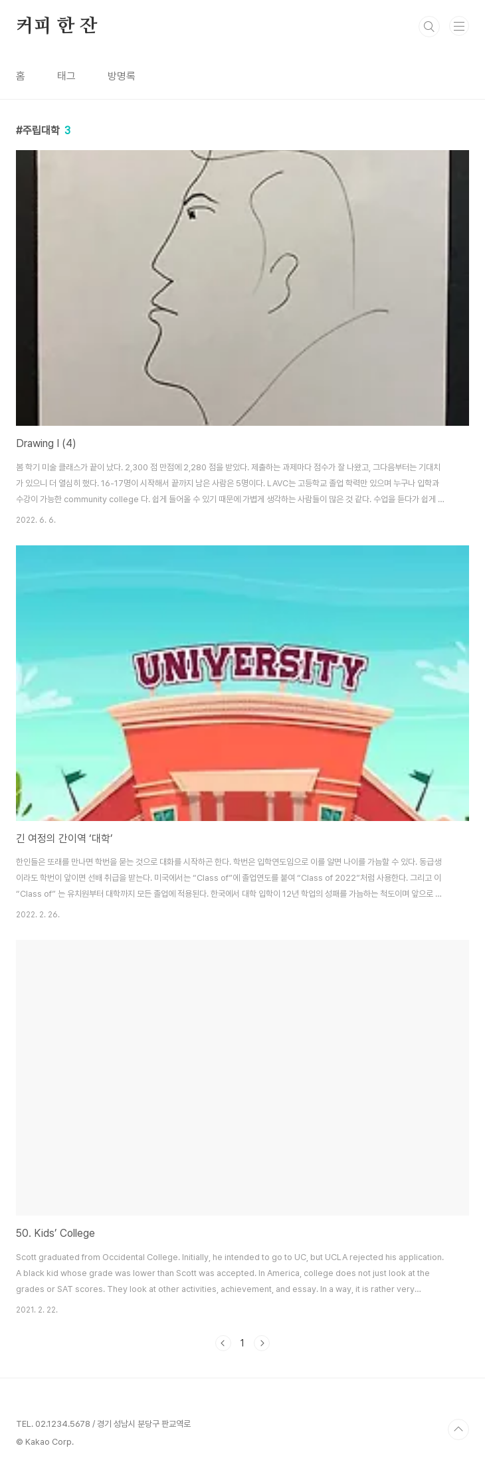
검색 (429, 27)
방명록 (122, 76)
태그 (66, 76)
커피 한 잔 (57, 26)
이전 (223, 1343)
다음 (262, 1343)
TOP (458, 1429)
